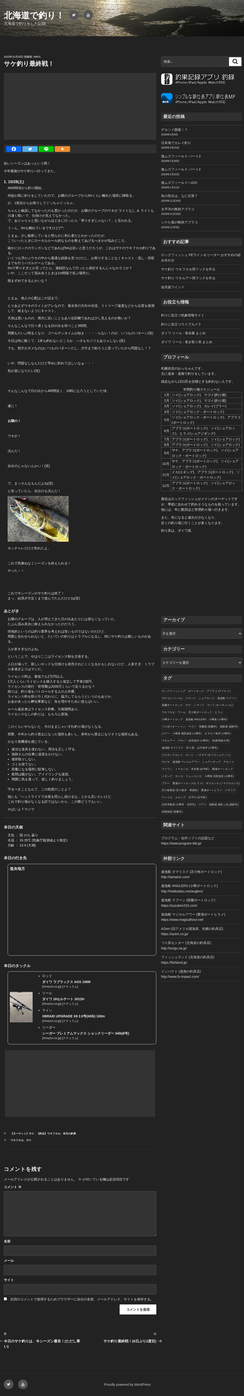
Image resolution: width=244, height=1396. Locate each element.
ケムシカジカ (194, 776)
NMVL (37, 56)
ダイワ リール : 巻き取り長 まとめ (186, 342)
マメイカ (167, 797)
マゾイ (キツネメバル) (220, 705)
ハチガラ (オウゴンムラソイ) (213, 754)
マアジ (202, 804)
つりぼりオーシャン (173, 726)
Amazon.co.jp (51, 986)
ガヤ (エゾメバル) (172, 698)
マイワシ (167, 769)
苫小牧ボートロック (200, 712)
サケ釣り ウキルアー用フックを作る (188, 278)
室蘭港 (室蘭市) (208, 726)
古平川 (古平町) (197, 797)
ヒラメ (219, 712)
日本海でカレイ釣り (176, 143)
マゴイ (192, 726)
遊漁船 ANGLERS (196, 719)
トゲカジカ (181, 769)
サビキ (166, 761)
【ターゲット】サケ (22, 1133)
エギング (180, 797)
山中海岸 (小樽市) (207, 747)
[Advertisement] (80, 106)
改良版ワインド (172, 287)
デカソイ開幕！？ (174, 130)
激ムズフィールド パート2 (181, 169)
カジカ (179, 776)
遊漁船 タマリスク (172, 747)
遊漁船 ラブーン (226, 698)
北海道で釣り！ (34, 15)
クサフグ (230, 790)
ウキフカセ (17, 1140)
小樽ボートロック (172, 719)
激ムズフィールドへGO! (179, 183)
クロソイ (190, 698)
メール (9, 1260)
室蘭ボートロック (172, 705)
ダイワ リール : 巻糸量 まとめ (183, 333)
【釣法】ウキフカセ (48, 1133)
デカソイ (229, 761)
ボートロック (196, 691)
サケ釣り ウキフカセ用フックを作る (188, 269)
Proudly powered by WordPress (127, 1384)
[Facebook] (13, 149)
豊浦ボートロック (222, 769)
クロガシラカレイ (172, 754)
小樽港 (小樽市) (218, 719)
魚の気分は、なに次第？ (179, 196)
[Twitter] (30, 149)
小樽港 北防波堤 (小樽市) (219, 776)
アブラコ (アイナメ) (218, 691)
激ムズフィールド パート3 (181, 156)
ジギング (167, 776)
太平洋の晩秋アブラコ (177, 209)
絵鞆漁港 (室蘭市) (172, 811)
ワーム (182, 712)
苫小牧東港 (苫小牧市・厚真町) (180, 790)
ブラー (166, 783)
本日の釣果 (69, 1133)
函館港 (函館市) (229, 726)
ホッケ (189, 754)
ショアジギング (211, 761)
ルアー (166, 733)
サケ (28, 1140)
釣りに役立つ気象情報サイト (182, 315)
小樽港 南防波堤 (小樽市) (187, 733)
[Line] (46, 149)
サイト (9, 1280)
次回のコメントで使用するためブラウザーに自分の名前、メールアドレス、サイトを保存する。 (82, 1299)
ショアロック (206, 698)
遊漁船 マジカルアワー (186, 761)
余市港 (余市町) (200, 769)
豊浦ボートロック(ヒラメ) (188, 783)
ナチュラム (70, 986)
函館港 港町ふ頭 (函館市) (224, 804)
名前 (7, 1241)
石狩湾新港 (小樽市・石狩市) (179, 804)
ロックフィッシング (173, 691)
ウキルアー (168, 740)
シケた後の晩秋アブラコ (179, 222)
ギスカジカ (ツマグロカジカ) (223, 783)
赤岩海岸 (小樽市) (198, 740)
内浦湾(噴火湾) (220, 740)
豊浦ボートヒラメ (211, 790)
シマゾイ (199, 705)
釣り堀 (190, 747)
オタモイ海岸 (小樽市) (218, 733)
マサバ (182, 740)
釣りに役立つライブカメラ (181, 324)
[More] (62, 149)
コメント (12, 1187)
